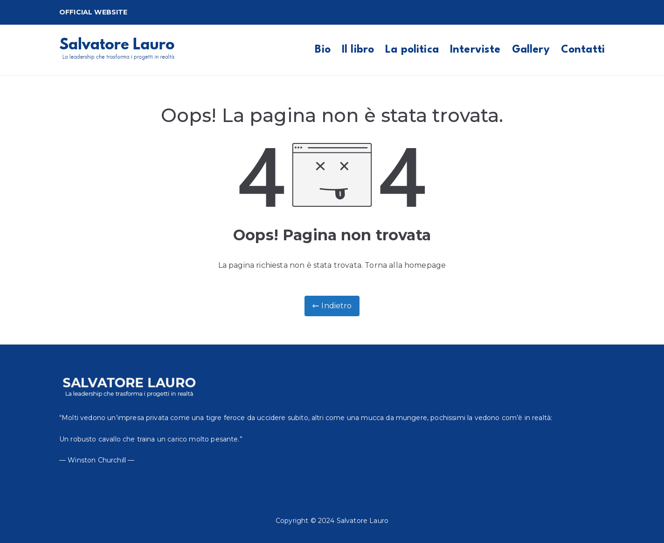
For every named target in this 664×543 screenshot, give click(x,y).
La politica (412, 50)
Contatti (583, 50)
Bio (322, 50)
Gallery (531, 50)
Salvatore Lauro (362, 520)
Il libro (358, 50)
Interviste (475, 50)
